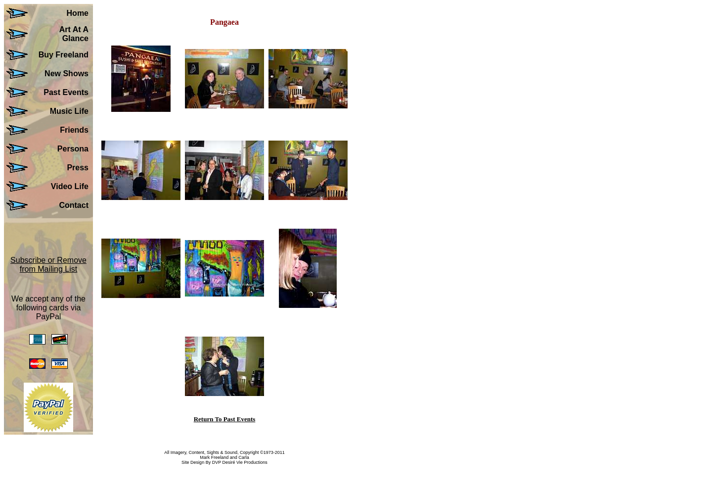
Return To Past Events (225, 419)
